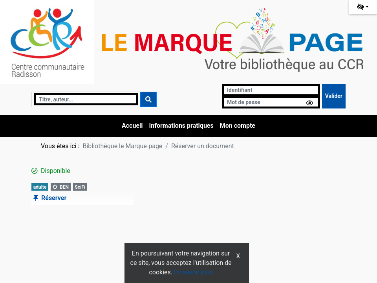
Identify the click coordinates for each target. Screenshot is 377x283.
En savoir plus (193, 272)
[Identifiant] (271, 90)
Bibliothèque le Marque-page (122, 146)
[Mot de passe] (271, 102)
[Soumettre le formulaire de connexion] (334, 96)
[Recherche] (86, 99)
